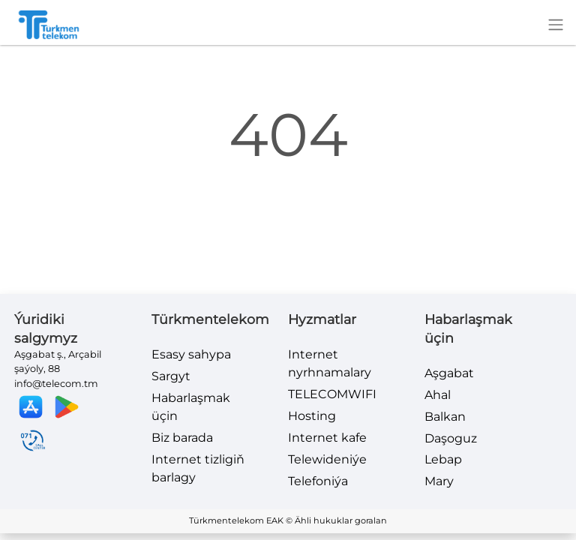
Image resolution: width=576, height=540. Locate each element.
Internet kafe (327, 437)
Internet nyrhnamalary (329, 363)
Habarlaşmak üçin (191, 407)
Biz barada (182, 437)
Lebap (443, 459)
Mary (439, 481)
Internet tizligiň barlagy (198, 468)
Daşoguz (450, 438)
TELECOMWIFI (332, 394)
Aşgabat (449, 373)
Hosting (312, 416)
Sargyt (171, 376)
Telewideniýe (327, 459)
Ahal (437, 395)
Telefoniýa (318, 481)
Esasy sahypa (191, 354)
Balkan (445, 417)
